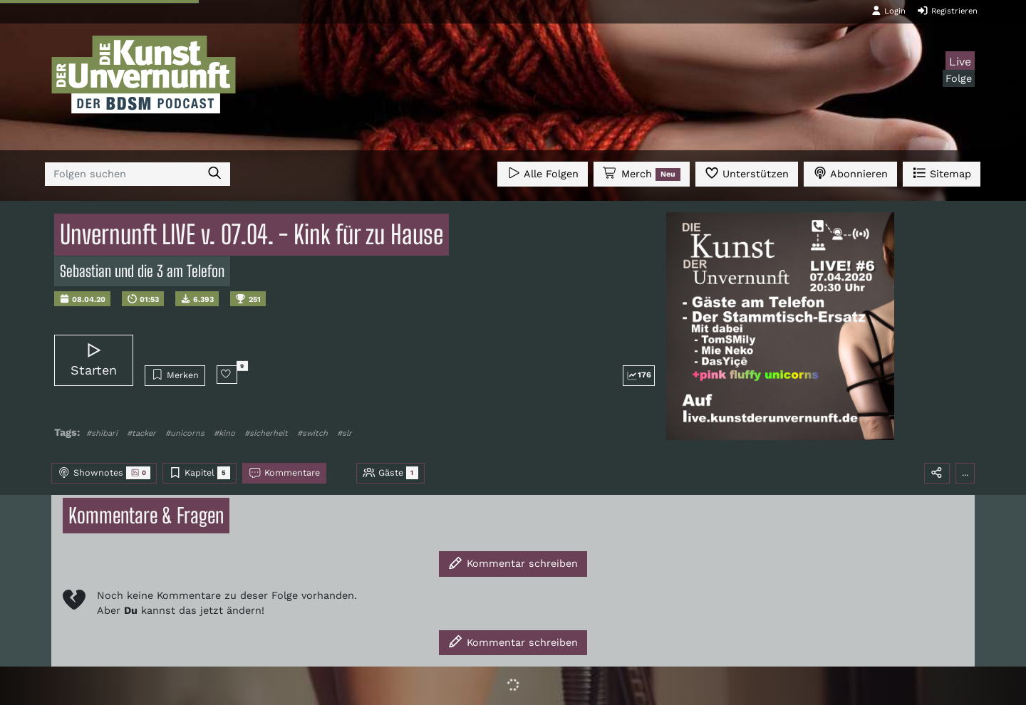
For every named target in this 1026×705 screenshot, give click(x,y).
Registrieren (947, 11)
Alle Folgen (543, 173)
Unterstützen (747, 173)
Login (888, 11)
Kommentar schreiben (512, 563)
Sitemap (941, 173)
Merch (641, 174)
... (965, 472)
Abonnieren (850, 173)
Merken (175, 374)
